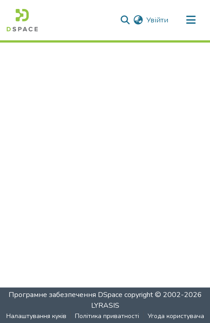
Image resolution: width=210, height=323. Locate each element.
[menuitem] (138, 20)
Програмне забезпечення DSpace (65, 295)
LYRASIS (105, 305)
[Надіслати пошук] (125, 20)
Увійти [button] (157, 20)
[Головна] (22, 20)
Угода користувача (176, 316)
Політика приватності (107, 316)
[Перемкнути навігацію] (190, 20)
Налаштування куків (36, 316)
